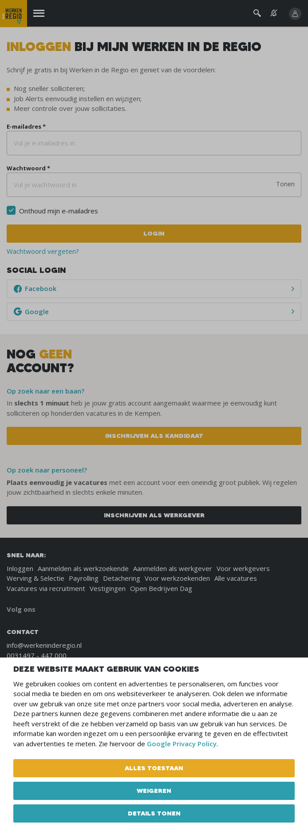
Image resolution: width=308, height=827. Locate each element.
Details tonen (154, 813)
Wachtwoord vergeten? (43, 251)
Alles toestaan (154, 768)
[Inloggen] (295, 14)
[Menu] (38, 13)
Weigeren (154, 791)
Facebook (35, 288)
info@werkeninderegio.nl (44, 645)
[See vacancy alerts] (273, 13)
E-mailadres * (26, 126)
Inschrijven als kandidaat (154, 436)
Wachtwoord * (28, 168)
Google (31, 311)
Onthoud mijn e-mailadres (58, 210)
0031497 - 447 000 (37, 655)
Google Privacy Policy (182, 743)
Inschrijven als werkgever (154, 515)
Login (154, 233)
